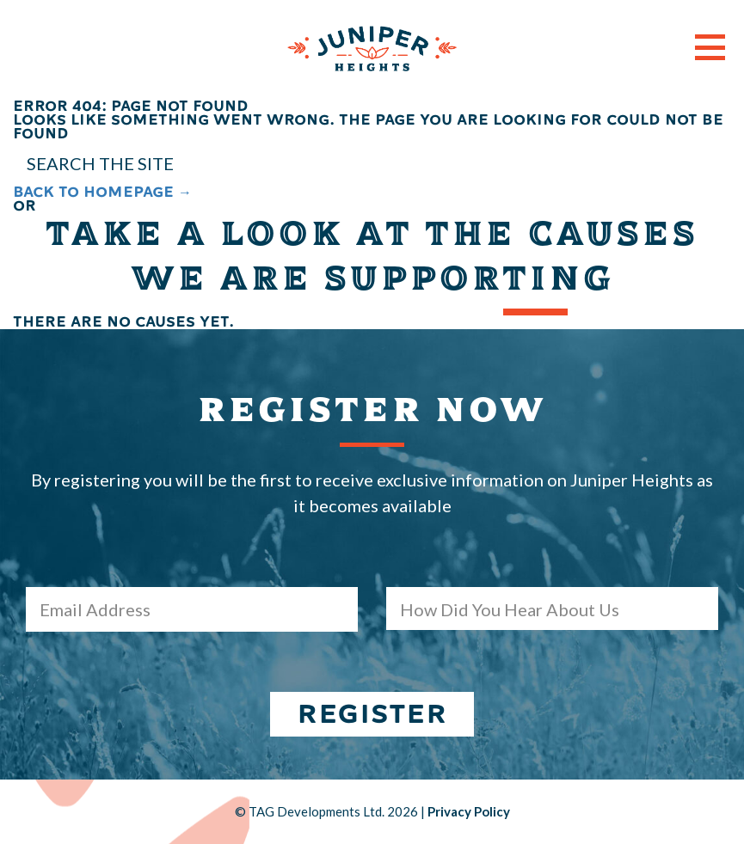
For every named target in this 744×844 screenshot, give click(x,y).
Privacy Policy (468, 811)
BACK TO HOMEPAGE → (102, 192)
